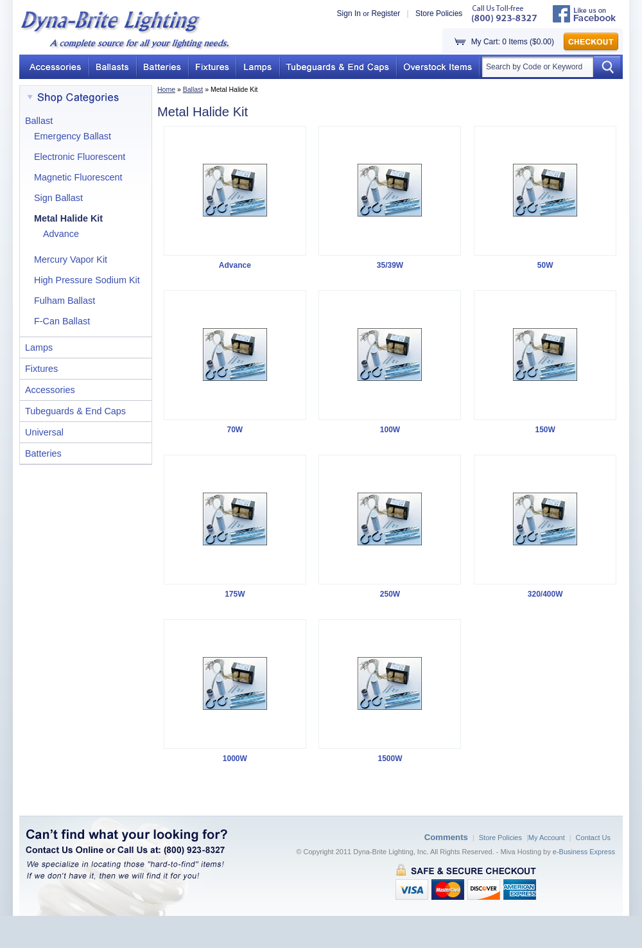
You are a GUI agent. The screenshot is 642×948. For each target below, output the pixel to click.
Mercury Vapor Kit (70, 259)
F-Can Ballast (62, 321)
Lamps (39, 347)
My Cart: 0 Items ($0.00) (512, 41)
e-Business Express (584, 852)
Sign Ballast (58, 198)
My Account (546, 837)
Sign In (349, 13)
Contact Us (593, 837)
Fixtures (41, 369)
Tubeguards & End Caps (75, 411)
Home (166, 89)
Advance (61, 234)
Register (385, 13)
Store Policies (438, 13)
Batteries (43, 453)
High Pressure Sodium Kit (87, 280)
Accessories (50, 390)
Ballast (193, 89)
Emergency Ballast (72, 136)
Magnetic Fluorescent (78, 177)
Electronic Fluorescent (79, 157)
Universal (44, 432)
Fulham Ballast (64, 300)
